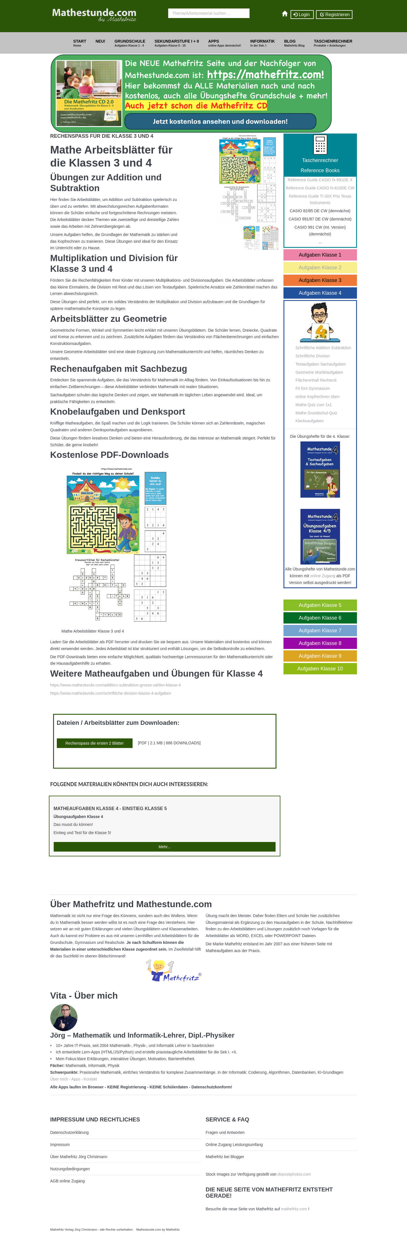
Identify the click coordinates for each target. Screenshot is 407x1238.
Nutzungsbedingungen (70, 1169)
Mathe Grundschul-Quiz (316, 413)
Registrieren (334, 14)
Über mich (59, 1079)
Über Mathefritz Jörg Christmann (78, 1156)
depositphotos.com (294, 1174)
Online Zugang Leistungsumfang (234, 1144)
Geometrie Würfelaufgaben (319, 372)
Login (302, 14)
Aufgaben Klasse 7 (320, 630)
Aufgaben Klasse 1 (320, 255)
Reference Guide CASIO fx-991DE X (320, 180)
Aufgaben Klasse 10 (320, 669)
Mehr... (165, 847)
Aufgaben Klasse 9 (320, 656)
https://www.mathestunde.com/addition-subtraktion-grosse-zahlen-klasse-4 (115, 685)
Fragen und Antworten (225, 1132)
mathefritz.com (294, 1209)
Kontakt (90, 1079)
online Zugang (322, 576)
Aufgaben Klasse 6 (320, 618)
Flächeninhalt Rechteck (316, 380)
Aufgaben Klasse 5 (320, 605)
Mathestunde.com (148, 1229)
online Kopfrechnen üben (318, 396)
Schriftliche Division (313, 356)
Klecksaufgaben (310, 421)
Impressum (60, 1144)
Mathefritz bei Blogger (225, 1156)
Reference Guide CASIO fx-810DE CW (320, 188)
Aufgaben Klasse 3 (320, 280)
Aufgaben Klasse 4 (320, 293)
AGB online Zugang (67, 1181)
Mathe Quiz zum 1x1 (314, 405)
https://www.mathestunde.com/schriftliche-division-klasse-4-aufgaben (110, 693)
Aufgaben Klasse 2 (320, 267)
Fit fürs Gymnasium (313, 388)
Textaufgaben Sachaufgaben (321, 364)
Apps (75, 1079)
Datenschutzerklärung (69, 1132)
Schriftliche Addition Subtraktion (323, 347)
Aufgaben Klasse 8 (320, 643)
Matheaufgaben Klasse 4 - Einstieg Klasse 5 (110, 808)
